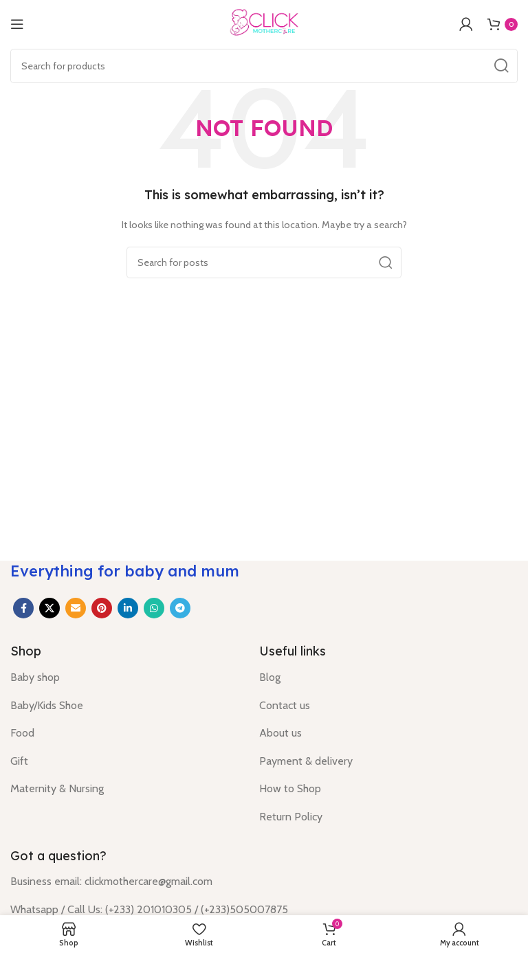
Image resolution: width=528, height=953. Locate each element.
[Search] (264, 66)
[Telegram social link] (180, 608)
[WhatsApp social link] (154, 608)
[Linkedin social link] (128, 608)
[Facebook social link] (23, 608)
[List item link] (124, 677)
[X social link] (49, 608)
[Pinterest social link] (101, 608)
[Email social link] (75, 608)
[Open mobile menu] (17, 24)
